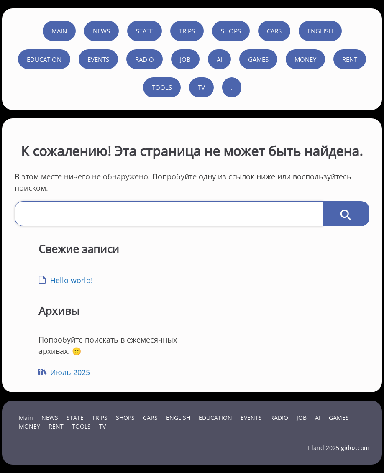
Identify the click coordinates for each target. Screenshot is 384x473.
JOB (185, 59)
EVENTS (98, 59)
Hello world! (71, 280)
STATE (144, 31)
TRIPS (187, 31)
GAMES (258, 59)
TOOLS (162, 87)
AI (219, 59)
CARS (274, 31)
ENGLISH (320, 31)
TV (201, 87)
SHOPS (231, 31)
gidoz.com (355, 448)
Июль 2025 (70, 372)
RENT (349, 59)
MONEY (305, 59)
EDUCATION (44, 59)
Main (59, 31)
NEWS (101, 31)
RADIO (144, 59)
